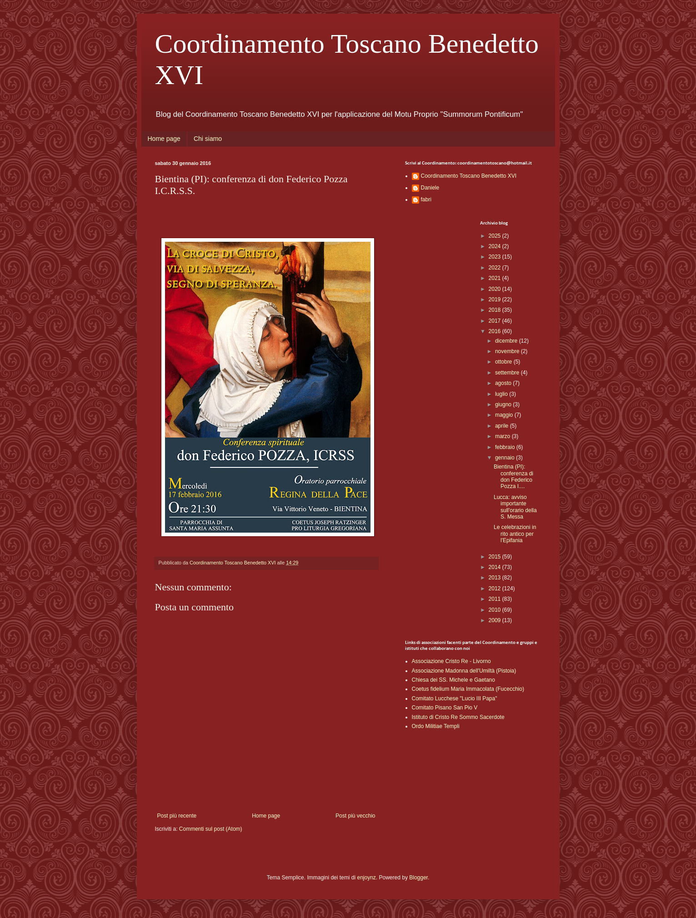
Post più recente (177, 816)
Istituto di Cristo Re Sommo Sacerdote (458, 717)
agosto (504, 383)
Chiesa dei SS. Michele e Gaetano (453, 680)
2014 (495, 567)
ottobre (504, 362)
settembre (508, 372)
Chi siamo (208, 138)
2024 (495, 246)
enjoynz (366, 877)
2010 (495, 610)
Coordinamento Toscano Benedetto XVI (469, 176)
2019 (495, 299)
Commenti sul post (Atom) (210, 829)
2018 (495, 310)
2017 (495, 321)
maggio (505, 415)
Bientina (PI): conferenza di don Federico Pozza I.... (513, 476)
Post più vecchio (355, 816)
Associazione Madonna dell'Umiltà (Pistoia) (464, 671)
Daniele (430, 188)
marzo (503, 436)
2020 (495, 289)
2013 (495, 577)
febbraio (505, 447)
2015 (495, 557)
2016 (495, 331)
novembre (508, 351)
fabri (426, 199)
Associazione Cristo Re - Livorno (451, 661)
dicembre (507, 341)
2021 (495, 278)
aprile (502, 426)
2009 (495, 620)
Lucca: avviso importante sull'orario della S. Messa (515, 507)
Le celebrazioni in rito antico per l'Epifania (515, 534)
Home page (164, 138)
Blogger (418, 877)
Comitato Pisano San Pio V (445, 707)
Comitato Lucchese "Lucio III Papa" (454, 698)
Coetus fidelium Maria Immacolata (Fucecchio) (468, 689)
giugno (504, 404)
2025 (495, 236)
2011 (495, 599)
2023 (495, 257)
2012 (495, 588)
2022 (495, 267)
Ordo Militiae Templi (436, 726)
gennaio (505, 457)
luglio (502, 394)
